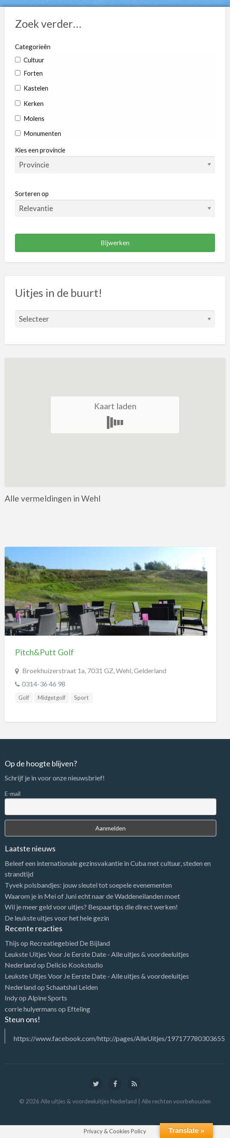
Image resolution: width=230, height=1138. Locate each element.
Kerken (29, 103)
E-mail (13, 793)
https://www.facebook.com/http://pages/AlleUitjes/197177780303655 (119, 1038)
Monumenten (38, 133)
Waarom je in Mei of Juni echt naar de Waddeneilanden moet (92, 896)
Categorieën (32, 46)
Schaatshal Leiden (72, 987)
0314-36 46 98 (43, 684)
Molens (29, 118)
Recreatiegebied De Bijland (69, 943)
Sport (81, 697)
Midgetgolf (51, 697)
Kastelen (31, 88)
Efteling (78, 1009)
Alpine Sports (47, 998)
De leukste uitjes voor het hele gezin (57, 918)
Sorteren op (115, 203)
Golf (23, 697)
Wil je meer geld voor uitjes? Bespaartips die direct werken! (91, 907)
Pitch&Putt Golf (44, 652)
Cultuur (29, 60)
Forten (29, 73)
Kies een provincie (40, 150)
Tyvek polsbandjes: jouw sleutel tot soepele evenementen (88, 885)
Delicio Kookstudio (74, 965)
